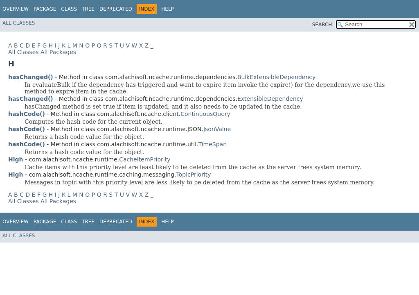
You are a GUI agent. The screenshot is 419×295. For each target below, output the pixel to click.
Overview (15, 9)
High (15, 159)
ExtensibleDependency (270, 98)
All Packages (58, 52)
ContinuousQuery (205, 114)
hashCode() (26, 114)
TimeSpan (212, 144)
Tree (88, 9)
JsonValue (217, 129)
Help (167, 9)
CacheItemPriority (144, 159)
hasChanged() (30, 77)
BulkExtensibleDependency (276, 77)
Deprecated (115, 9)
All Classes (18, 23)
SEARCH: (323, 24)
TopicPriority (193, 174)
